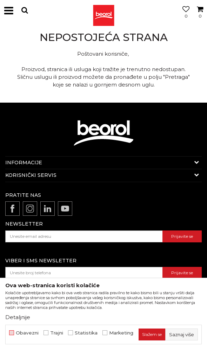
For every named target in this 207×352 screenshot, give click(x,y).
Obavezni (27, 333)
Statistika (86, 333)
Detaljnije (17, 317)
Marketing (121, 333)
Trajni (56, 333)
